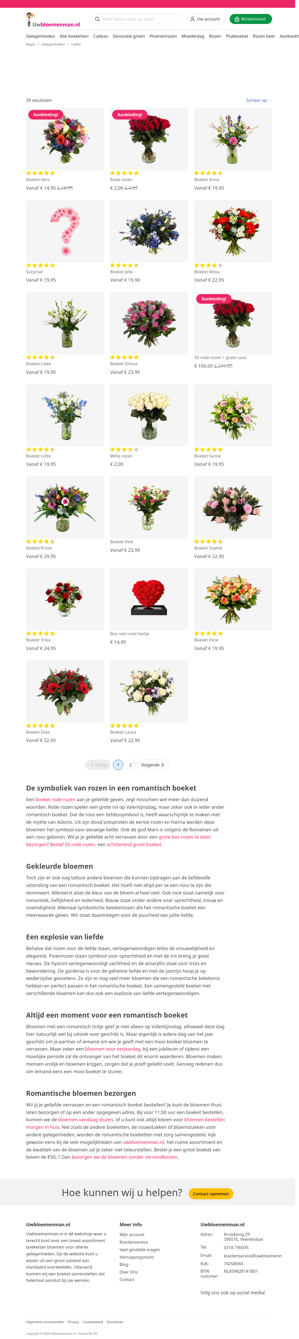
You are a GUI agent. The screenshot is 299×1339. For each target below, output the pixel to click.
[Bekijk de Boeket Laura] (149, 702)
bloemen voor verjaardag (112, 1049)
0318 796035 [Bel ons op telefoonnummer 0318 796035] (236, 1247)
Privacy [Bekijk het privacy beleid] (74, 1322)
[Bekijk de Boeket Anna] (233, 149)
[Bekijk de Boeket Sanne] (233, 426)
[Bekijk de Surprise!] (65, 242)
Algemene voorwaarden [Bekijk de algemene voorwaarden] (45, 1322)
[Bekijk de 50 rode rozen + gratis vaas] (233, 330)
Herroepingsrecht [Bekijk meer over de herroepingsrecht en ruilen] (137, 1257)
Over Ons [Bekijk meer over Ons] (129, 1272)
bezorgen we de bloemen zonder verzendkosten (124, 1157)
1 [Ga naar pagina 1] (118, 765)
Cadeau (100, 36)
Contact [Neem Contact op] (127, 1279)
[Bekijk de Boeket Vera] (65, 149)
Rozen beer (264, 36)
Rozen (215, 36)
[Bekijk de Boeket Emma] (149, 334)
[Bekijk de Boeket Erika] (65, 610)
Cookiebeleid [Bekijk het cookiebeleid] (93, 1322)
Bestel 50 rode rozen (72, 844)
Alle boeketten (74, 36)
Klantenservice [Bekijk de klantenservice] (134, 1242)
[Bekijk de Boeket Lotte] (65, 426)
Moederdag (192, 36)
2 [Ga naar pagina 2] (130, 765)
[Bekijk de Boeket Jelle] (149, 242)
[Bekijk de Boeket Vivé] (149, 515)
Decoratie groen (129, 36)
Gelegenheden (40, 36)
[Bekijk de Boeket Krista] (65, 518)
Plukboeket (237, 36)
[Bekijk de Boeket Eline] (233, 610)
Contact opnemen (211, 1194)
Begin (30, 44)
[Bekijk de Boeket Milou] (233, 242)
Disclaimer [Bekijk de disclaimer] (115, 1322)
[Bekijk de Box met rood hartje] (149, 607)
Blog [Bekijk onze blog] (124, 1264)
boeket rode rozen (55, 799)
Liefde (76, 44)
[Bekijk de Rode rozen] (149, 149)
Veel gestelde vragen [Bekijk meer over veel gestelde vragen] (140, 1249)
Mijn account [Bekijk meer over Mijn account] (132, 1234)
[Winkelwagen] (250, 19)
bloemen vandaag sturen (85, 1119)
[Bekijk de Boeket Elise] (65, 702)
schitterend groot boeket (134, 844)
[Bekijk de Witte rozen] (149, 426)
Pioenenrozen (163, 36)
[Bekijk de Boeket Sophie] (233, 518)
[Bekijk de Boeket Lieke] (65, 334)
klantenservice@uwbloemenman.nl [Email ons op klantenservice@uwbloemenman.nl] (258, 1256)
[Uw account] (205, 19)
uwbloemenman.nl (143, 1142)
